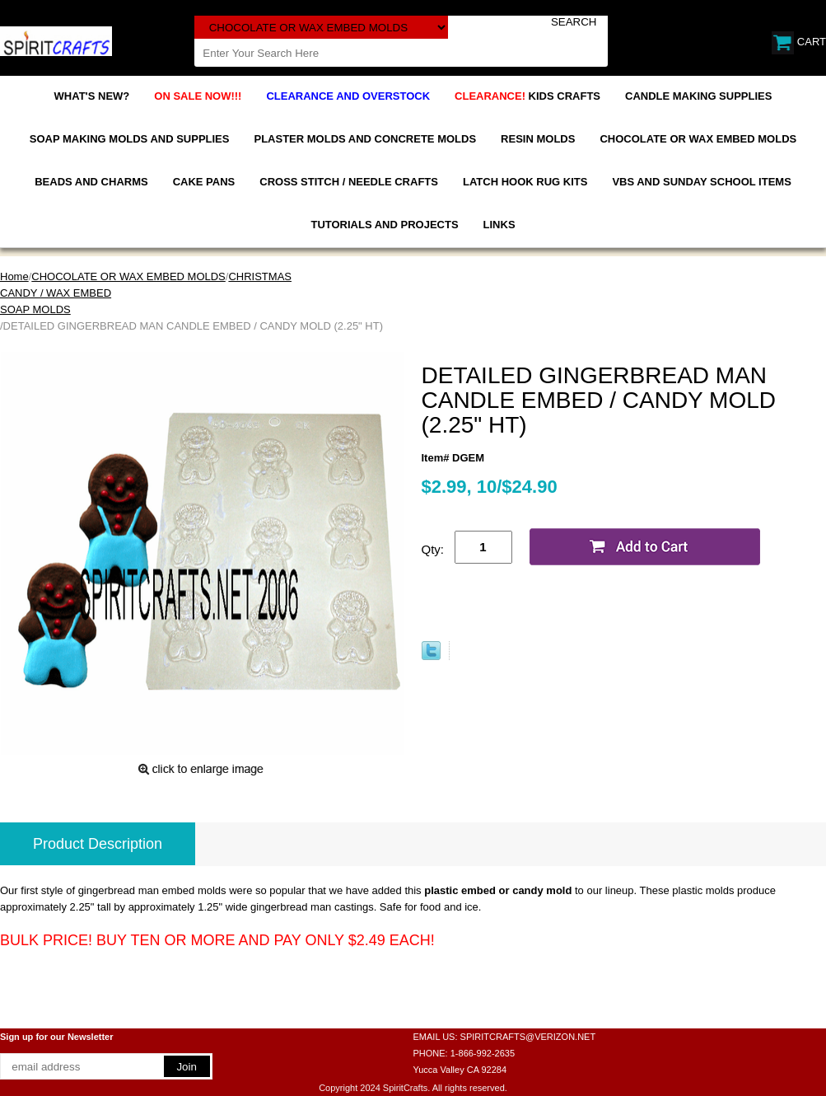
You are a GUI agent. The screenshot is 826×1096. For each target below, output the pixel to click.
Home (14, 276)
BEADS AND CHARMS (91, 182)
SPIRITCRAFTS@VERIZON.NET (528, 1037)
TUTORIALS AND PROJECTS (384, 224)
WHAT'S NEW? (92, 96)
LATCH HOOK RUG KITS (525, 182)
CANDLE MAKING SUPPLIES (698, 96)
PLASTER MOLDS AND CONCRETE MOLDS (365, 139)
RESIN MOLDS (538, 139)
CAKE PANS (204, 182)
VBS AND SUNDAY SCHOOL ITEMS (701, 182)
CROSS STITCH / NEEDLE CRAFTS (348, 182)
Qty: (433, 549)
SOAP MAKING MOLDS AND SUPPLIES (130, 139)
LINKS (499, 224)
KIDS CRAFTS (527, 96)
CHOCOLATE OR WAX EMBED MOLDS (698, 139)
